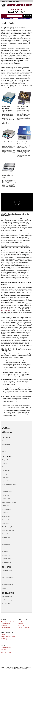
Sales (3, 441)
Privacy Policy (4, 625)
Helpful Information (7, 632)
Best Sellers (4, 649)
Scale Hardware (6, 537)
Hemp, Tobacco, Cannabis (9, 574)
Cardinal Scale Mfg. (7, 600)
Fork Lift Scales (6, 495)
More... (4, 588)
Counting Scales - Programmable (6, 108)
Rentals (4, 451)
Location (3, 634)
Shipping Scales (6, 544)
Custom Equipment (6, 647)
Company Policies (5, 623)
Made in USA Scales (23, 627)
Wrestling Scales (6, 562)
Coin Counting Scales (22, 142)
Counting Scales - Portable (8, 142)
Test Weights (5, 548)
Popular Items (22, 620)
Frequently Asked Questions (8, 621)
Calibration (5, 448)
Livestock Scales (6, 509)
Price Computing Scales (8, 527)
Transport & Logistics (7, 584)
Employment (4, 638)
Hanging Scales (6, 498)
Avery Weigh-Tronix (7, 596)
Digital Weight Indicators (8, 481)
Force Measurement (7, 491)
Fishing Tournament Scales (9, 484)
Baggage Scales (6, 459)
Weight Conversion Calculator (8, 636)
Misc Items (21, 625)
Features (3, 645)
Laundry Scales (6, 505)
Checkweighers (6, 470)
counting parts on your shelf (17, 250)
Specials (20, 623)
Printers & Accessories (8, 530)
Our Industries (6, 567)
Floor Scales (5, 488)
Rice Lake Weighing (7, 603)
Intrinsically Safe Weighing (9, 502)
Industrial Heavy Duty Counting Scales (22, 108)
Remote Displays (6, 534)
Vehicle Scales (6, 555)
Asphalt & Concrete (7, 570)
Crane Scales (5, 477)
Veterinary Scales (6, 558)
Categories (3, 16)
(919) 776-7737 (6, 428)
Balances (4, 463)
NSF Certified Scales (6, 640)
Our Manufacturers (8, 593)
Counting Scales (6, 474)
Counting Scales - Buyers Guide (8, 176)
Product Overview (5, 627)
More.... (4, 607)
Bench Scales (5, 467)
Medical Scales (6, 516)
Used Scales (21, 621)
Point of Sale (5, 523)
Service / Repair (6, 444)
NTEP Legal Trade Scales (7, 651)
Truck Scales (5, 551)
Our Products (6, 456)
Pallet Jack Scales (7, 519)
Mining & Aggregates (7, 577)
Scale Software (6, 541)
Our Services (6, 437)
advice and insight (5, 310)
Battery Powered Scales (7, 652)
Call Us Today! (16, 10)
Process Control (6, 581)
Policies (3, 620)
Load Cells (5, 512)
